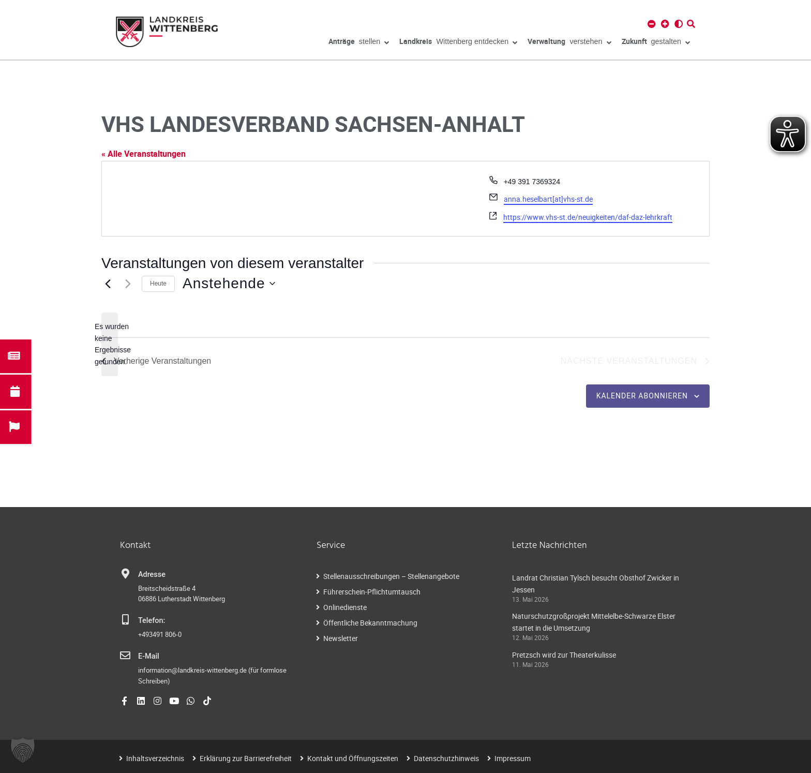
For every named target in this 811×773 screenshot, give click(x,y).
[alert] (109, 344)
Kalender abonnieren (642, 396)
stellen (358, 43)
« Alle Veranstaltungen (143, 153)
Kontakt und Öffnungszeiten (352, 758)
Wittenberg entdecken (458, 43)
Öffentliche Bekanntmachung (370, 623)
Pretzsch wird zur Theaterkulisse (564, 655)
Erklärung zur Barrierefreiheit (246, 758)
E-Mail (148, 656)
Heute (158, 283)
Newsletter (340, 638)
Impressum (512, 758)
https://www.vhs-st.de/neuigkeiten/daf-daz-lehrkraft (587, 217)
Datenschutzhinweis (446, 758)
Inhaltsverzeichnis (155, 758)
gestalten (656, 43)
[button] (23, 750)
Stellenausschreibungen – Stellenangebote (391, 576)
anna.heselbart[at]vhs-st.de (548, 199)
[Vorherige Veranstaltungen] (107, 283)
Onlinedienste (345, 607)
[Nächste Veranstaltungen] (128, 283)
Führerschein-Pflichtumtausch (371, 592)
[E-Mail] (125, 655)
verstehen (569, 43)
